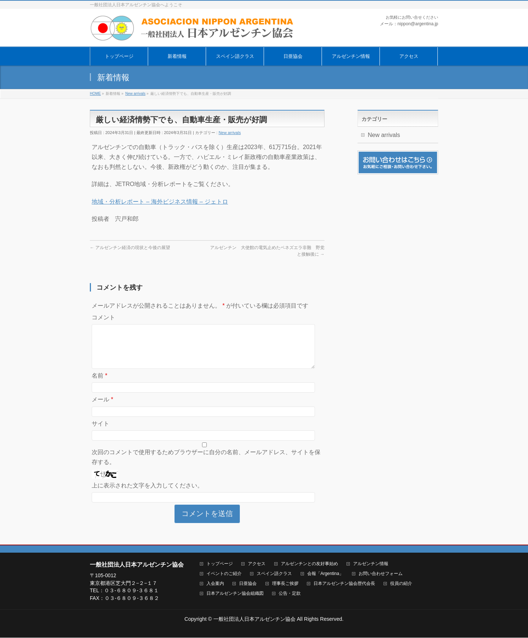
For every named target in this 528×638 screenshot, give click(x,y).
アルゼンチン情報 (370, 564)
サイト (100, 432)
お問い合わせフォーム (381, 574)
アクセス (256, 564)
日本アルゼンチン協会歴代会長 (344, 584)
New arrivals (230, 132)
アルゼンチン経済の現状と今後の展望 (130, 247)
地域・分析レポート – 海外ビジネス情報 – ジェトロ (160, 202)
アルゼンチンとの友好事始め (309, 564)
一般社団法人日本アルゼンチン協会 (254, 619)
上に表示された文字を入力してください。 (147, 494)
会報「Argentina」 (325, 574)
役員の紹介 (401, 584)
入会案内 (215, 584)
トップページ (219, 564)
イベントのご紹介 (224, 574)
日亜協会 (248, 584)
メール (102, 408)
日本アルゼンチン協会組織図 (235, 593)
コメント (103, 317)
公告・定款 (290, 593)
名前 (99, 384)
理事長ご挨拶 (285, 584)
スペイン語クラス (274, 574)
